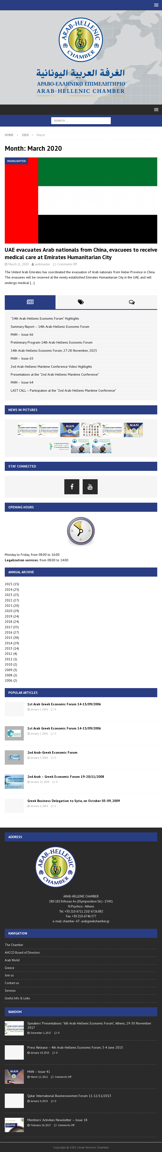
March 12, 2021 (39, 1077)
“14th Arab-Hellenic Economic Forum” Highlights (45, 318)
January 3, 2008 (39, 757)
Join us (9, 975)
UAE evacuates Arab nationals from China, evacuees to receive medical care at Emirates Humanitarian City (81, 253)
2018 (8, 621)
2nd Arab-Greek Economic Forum (52, 752)
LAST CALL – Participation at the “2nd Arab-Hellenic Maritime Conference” (63, 390)
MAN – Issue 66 (22, 334)
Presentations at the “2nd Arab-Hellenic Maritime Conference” (55, 374)
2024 (8, 589)
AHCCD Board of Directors (22, 953)
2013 (8, 648)
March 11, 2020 (19, 264)
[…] (32, 283)
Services (10, 991)
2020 (8, 611)
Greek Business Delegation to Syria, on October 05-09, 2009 (73, 801)
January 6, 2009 (39, 806)
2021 (8, 605)
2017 (8, 627)
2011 (8, 659)
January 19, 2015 (40, 1052)
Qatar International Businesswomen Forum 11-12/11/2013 (69, 1096)
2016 (8, 632)
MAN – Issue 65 (22, 358)
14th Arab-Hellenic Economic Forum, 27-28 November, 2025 (54, 350)
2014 (8, 643)
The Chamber (14, 945)
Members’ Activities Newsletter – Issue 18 (57, 1120)
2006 (8, 680)
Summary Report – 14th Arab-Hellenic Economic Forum (50, 326)
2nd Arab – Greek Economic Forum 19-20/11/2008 (65, 776)
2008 (8, 675)
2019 (8, 616)
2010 (8, 664)
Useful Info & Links (17, 998)
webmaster (42, 264)
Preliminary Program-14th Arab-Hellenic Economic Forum (51, 342)
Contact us (12, 983)
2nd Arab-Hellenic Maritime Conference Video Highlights (51, 366)
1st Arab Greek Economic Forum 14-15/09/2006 (64, 704)
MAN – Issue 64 (22, 382)
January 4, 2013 (39, 1101)
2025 (8, 584)
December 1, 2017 (41, 1033)
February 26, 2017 (41, 1125)
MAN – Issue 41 (38, 1071)
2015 (8, 637)
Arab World (12, 960)
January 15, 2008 (40, 782)
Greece (9, 968)
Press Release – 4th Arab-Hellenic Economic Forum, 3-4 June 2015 (75, 1047)
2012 (8, 653)
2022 (8, 600)
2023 (8, 595)
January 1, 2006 (39, 709)
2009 (8, 670)
